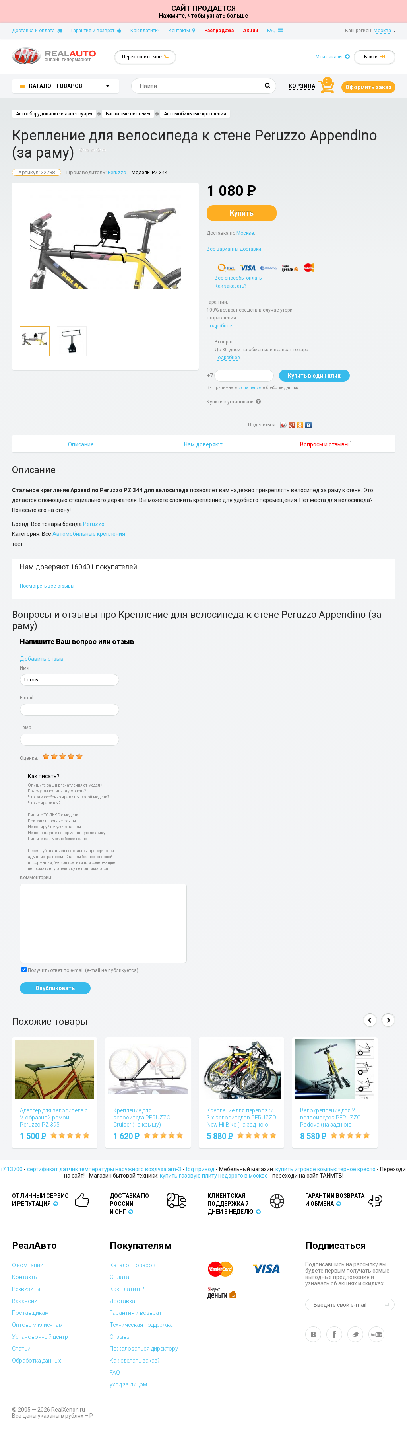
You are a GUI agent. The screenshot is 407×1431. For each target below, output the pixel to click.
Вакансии (24, 1301)
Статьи (21, 1348)
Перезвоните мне (145, 57)
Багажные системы (128, 114)
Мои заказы (333, 57)
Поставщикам (30, 1313)
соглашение (249, 387)
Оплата (119, 1277)
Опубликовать (55, 988)
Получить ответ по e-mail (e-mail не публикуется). (80, 970)
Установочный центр (40, 1337)
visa (272, 1269)
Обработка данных (36, 1360)
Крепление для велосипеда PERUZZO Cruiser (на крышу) (142, 1117)
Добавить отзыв (42, 659)
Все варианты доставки (234, 249)
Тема (25, 727)
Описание (81, 444)
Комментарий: (36, 877)
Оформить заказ (368, 87)
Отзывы (120, 1337)
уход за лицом (128, 1384)
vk (313, 1334)
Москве (245, 233)
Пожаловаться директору (144, 1348)
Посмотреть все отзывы (47, 586)
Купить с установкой (230, 402)
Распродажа (219, 30)
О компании (27, 1265)
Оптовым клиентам (37, 1325)
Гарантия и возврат (96, 30)
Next (388, 1020)
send (388, 1304)
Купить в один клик (314, 375)
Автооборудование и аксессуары (54, 114)
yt (376, 1334)
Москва (382, 30)
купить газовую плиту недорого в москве (214, 1175)
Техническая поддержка (141, 1325)
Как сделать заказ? (135, 1360)
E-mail (26, 698)
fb (334, 1334)
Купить (242, 213)
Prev (370, 1020)
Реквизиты (26, 1289)
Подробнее (219, 326)
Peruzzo (118, 172)
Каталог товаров (132, 1265)
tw (355, 1334)
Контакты (182, 30)
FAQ (275, 30)
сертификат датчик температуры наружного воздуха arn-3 (104, 1169)
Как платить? (144, 30)
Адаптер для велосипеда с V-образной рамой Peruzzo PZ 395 (54, 1117)
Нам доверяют (203, 444)
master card (227, 1269)
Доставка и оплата (37, 30)
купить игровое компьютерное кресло (325, 1169)
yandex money (227, 1293)
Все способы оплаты (239, 278)
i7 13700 (12, 1169)
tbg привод (200, 1169)
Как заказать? (230, 286)
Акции (250, 30)
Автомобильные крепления (195, 114)
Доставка (122, 1301)
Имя (24, 668)
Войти (374, 57)
